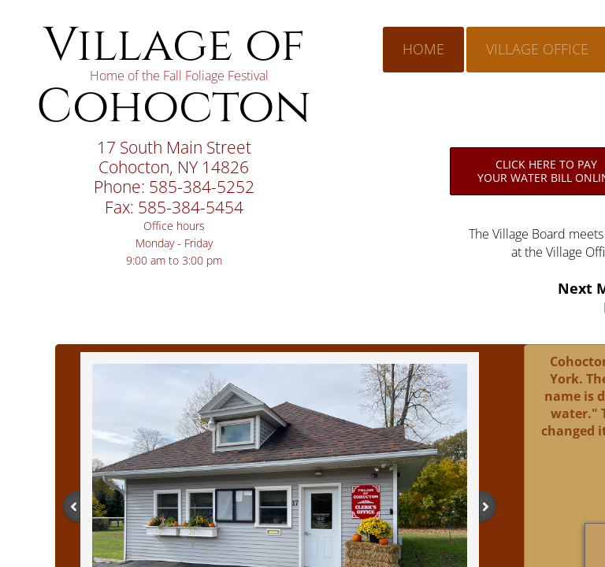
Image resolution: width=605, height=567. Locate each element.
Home (423, 48)
